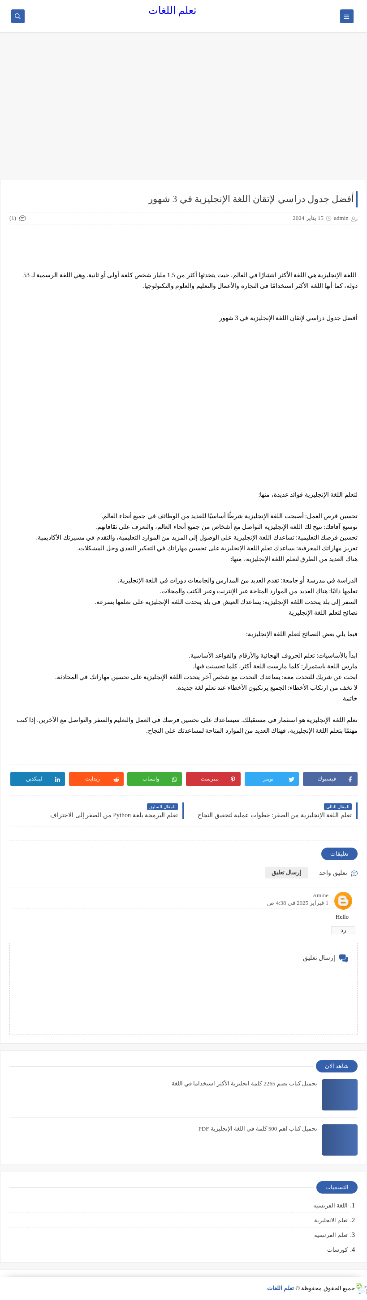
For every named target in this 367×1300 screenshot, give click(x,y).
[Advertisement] (183, 110)
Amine (320, 895)
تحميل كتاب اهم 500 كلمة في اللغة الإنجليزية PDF (258, 1128)
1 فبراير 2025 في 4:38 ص (297, 902)
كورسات (337, 1249)
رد (343, 930)
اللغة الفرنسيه (330, 1205)
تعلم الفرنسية (331, 1235)
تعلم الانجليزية (331, 1220)
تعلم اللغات (172, 10)
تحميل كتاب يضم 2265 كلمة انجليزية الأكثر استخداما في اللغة (244, 1083)
